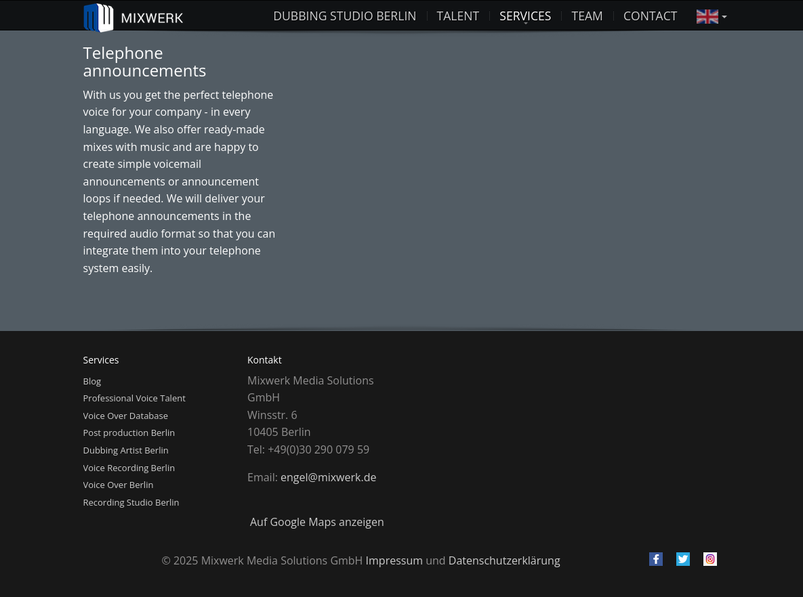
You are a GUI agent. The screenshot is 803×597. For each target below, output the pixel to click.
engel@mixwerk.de (328, 477)
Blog (92, 381)
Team (586, 15)
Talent (458, 15)
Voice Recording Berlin (129, 468)
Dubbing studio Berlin (344, 15)
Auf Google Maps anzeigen (317, 521)
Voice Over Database (126, 416)
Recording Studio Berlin (131, 502)
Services (525, 15)
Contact (650, 15)
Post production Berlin (129, 432)
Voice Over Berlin (118, 485)
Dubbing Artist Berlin (126, 450)
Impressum (394, 560)
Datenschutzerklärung (504, 560)
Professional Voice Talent (134, 398)
